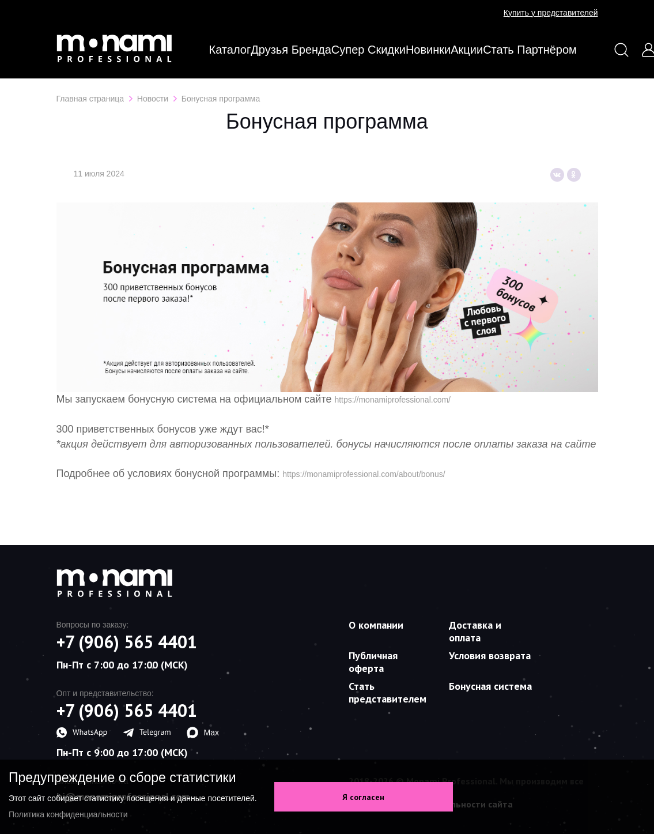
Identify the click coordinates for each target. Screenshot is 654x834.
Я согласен (363, 797)
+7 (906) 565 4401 (126, 642)
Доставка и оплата (475, 631)
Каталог (230, 49)
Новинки (428, 49)
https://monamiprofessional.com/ (392, 399)
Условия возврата (490, 655)
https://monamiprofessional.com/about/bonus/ (363, 474)
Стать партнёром (530, 49)
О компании (376, 625)
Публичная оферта (373, 662)
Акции (467, 49)
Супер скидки (368, 49)
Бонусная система (490, 686)
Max (203, 732)
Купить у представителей (551, 12)
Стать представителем (387, 692)
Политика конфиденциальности (68, 814)
